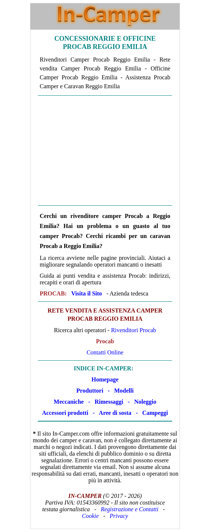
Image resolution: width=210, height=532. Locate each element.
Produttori (90, 390)
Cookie (90, 516)
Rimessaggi (109, 402)
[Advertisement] (105, 150)
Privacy (118, 516)
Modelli (124, 390)
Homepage (105, 379)
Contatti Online (104, 352)
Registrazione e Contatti (129, 509)
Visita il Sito (86, 293)
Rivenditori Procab (133, 330)
